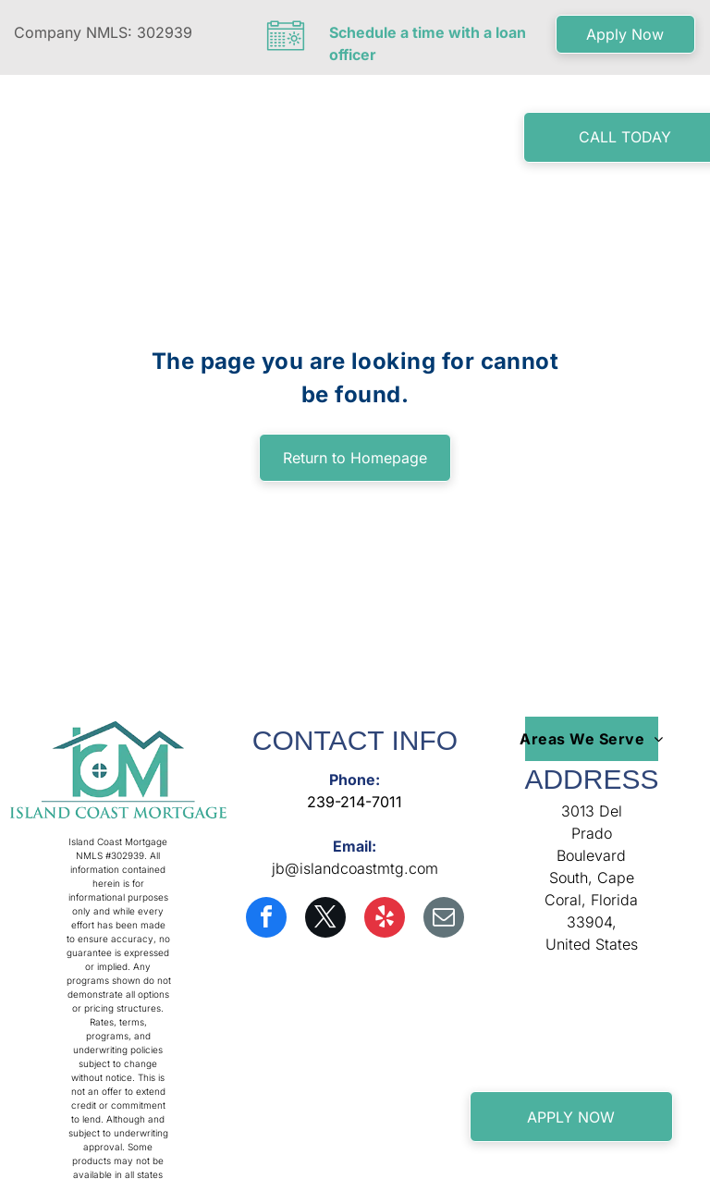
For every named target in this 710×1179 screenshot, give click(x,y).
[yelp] (384, 919)
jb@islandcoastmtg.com (355, 868)
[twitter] (325, 919)
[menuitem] (254, 141)
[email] (443, 919)
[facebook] (266, 919)
